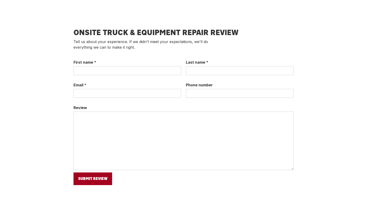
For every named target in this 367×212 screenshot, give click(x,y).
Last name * (197, 62)
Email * (79, 85)
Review (80, 107)
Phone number (199, 85)
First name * (84, 62)
